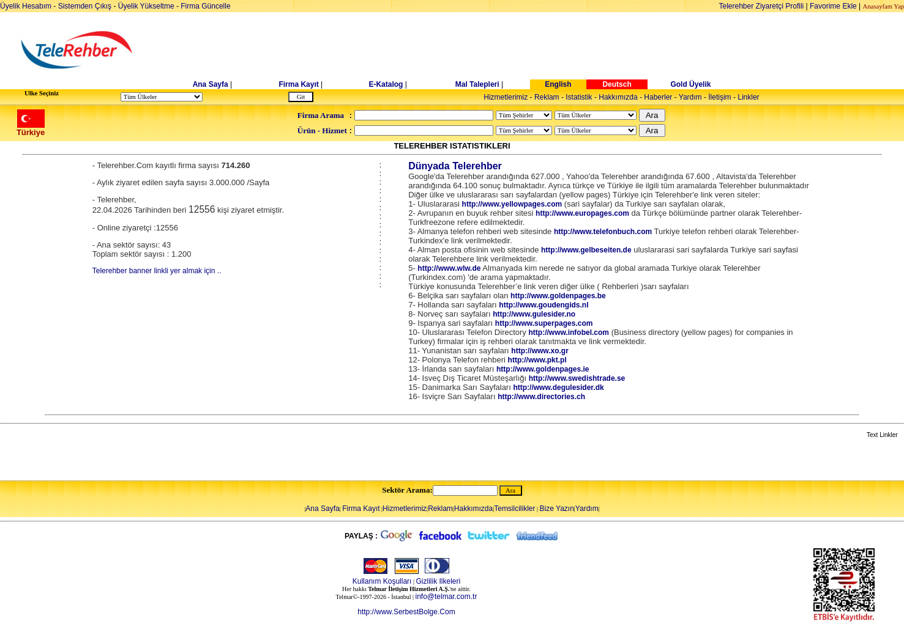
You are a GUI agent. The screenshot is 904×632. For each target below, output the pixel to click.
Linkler (748, 97)
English (558, 84)
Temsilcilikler (514, 508)
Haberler (658, 97)
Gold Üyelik (690, 84)
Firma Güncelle (205, 6)
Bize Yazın (557, 508)
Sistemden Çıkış (84, 6)
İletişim (719, 97)
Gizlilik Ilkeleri (438, 581)
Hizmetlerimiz (506, 97)
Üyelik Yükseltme (146, 6)
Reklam (546, 97)
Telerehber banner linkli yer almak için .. (157, 270)
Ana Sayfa (210, 84)
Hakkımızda (618, 97)
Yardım (690, 97)
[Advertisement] (546, 50)
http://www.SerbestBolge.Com (406, 612)
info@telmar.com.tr (446, 596)
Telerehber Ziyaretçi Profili (761, 6)
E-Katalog (385, 84)
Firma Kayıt (298, 84)
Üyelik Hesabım (25, 6)
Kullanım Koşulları (382, 581)
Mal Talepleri (477, 84)
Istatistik (579, 97)
